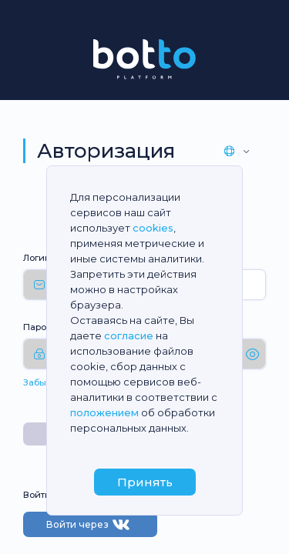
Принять (145, 482)
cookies (153, 228)
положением (104, 412)
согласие (128, 335)
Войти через (90, 524)
